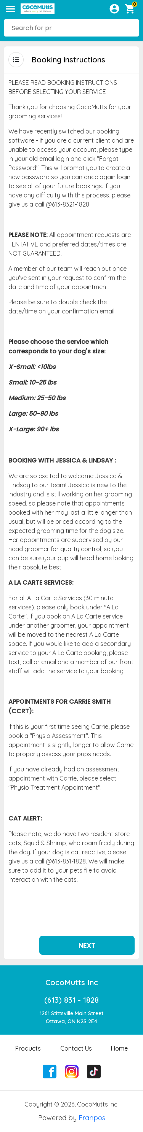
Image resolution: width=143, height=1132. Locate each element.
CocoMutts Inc (71, 965)
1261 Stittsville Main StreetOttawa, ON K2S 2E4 (71, 1000)
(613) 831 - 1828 (71, 982)
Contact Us (76, 1031)
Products (28, 1031)
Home (119, 1031)
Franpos (92, 1100)
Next (87, 928)
